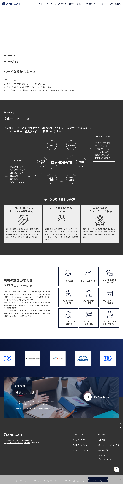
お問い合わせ (102, 455)
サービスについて (79, 440)
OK (98, 478)
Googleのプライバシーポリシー (13, 443)
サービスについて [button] (60, 4)
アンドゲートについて (81, 434)
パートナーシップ (107, 4)
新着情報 (101, 440)
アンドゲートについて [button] (45, 4)
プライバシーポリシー (105, 459)
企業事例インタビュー (76, 4)
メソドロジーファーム (92, 4)
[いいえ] (121, 480)
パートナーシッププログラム (108, 445)
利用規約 (27, 443)
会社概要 (101, 434)
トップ (7, 33)
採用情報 (118, 4)
